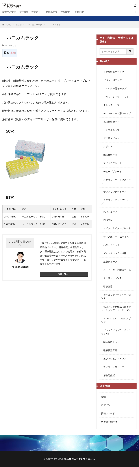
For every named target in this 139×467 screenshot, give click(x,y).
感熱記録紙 (108, 375)
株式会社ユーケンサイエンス (79, 458)
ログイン (105, 405)
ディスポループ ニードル (115, 236)
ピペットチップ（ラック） (116, 96)
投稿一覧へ (63, 274)
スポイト (107, 146)
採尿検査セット (110, 121)
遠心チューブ (109, 261)
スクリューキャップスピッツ (116, 181)
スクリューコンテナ (112, 278)
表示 (12, 52)
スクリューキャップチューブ (116, 201)
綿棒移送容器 (109, 154)
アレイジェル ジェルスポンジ (116, 320)
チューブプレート (111, 171)
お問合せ (78, 11)
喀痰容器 (107, 286)
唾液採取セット (110, 342)
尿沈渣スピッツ (110, 138)
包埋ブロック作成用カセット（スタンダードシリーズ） (116, 308)
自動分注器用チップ (112, 71)
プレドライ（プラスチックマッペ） (116, 332)
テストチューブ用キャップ (116, 113)
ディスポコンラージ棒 (113, 253)
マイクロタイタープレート (116, 228)
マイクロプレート (111, 163)
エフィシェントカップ (113, 358)
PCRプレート (109, 220)
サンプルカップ (110, 130)
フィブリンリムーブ (112, 367)
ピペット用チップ (111, 80)
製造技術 (65, 11)
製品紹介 (36, 11)
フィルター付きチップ (113, 88)
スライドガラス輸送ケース (116, 269)
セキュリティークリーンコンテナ (116, 296)
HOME (8, 24)
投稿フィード (108, 413)
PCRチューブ (109, 211)
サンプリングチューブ (113, 191)
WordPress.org (109, 421)
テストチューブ (110, 105)
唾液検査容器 (109, 350)
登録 (103, 396)
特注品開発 (50, 11)
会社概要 (23, 11)
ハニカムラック (35, 24)
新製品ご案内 (9, 11)
